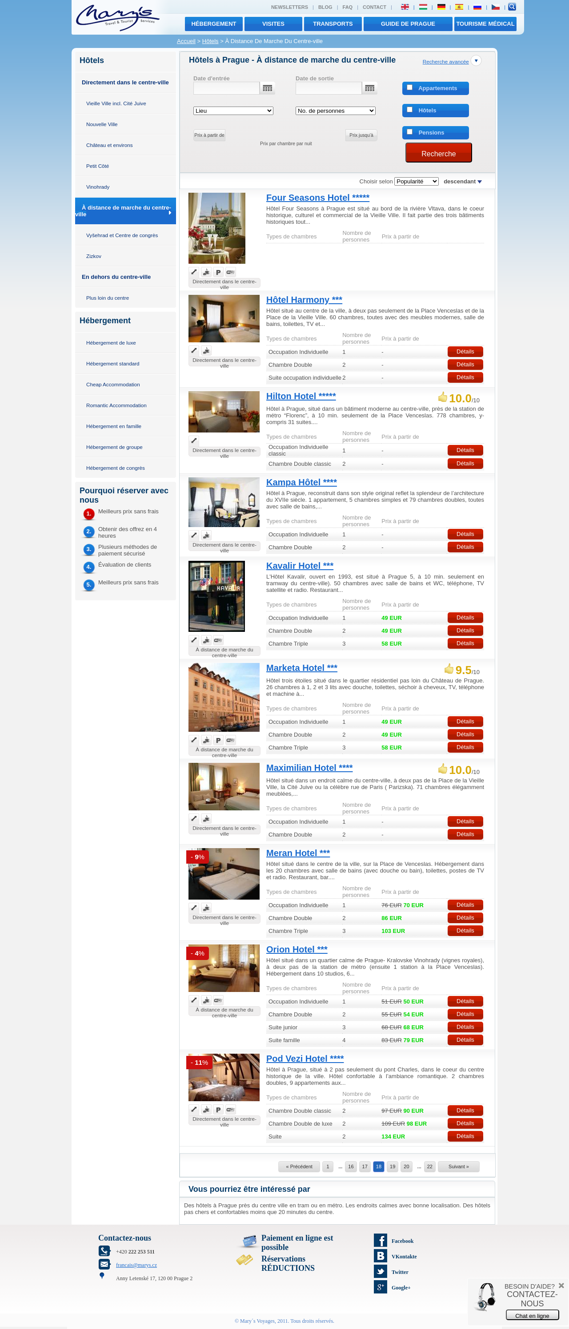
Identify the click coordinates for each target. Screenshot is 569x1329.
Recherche (438, 154)
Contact (374, 7)
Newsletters (289, 7)
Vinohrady (97, 187)
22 (430, 1166)
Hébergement (213, 23)
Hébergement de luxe (111, 342)
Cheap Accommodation (113, 384)
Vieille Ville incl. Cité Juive (116, 103)
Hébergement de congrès (115, 468)
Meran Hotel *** (298, 853)
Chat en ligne (532, 1316)
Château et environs (109, 145)
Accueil (186, 41)
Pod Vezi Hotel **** (305, 1058)
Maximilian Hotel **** (309, 768)
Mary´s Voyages (257, 1321)
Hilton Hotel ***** (301, 396)
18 (378, 1166)
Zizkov (93, 256)
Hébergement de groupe (114, 447)
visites (273, 23)
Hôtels (210, 41)
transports (333, 23)
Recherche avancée (446, 61)
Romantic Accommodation (116, 405)
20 (406, 1166)
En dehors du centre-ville (116, 277)
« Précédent (299, 1166)
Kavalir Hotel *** (299, 566)
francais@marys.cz (136, 1265)
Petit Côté (97, 166)
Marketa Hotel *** (301, 668)
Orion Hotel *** (297, 949)
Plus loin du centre (107, 298)
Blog (325, 7)
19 (392, 1166)
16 (350, 1166)
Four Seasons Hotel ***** (317, 197)
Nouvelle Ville (102, 124)
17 (365, 1166)
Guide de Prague (408, 23)
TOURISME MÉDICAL (485, 23)
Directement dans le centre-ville (125, 82)
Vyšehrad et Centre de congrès (122, 235)
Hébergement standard (113, 363)
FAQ (348, 7)
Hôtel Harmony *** (304, 300)
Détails (465, 351)
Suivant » (459, 1166)
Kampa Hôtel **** (301, 482)
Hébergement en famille (113, 426)
